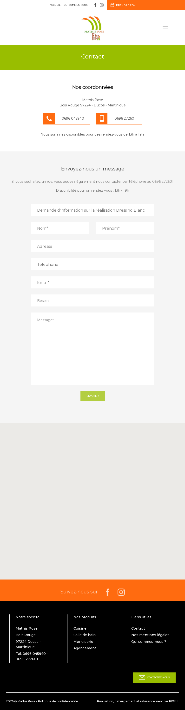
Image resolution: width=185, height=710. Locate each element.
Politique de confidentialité (58, 701)
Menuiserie (83, 641)
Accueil (55, 5)
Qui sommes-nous (75, 5)
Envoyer (92, 395)
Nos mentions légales (150, 635)
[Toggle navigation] (165, 28)
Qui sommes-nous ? (148, 641)
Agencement (84, 648)
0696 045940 (73, 118)
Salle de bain (84, 635)
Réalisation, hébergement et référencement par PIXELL (138, 701)
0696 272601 (125, 118)
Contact (138, 628)
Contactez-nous (154, 677)
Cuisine (79, 628)
